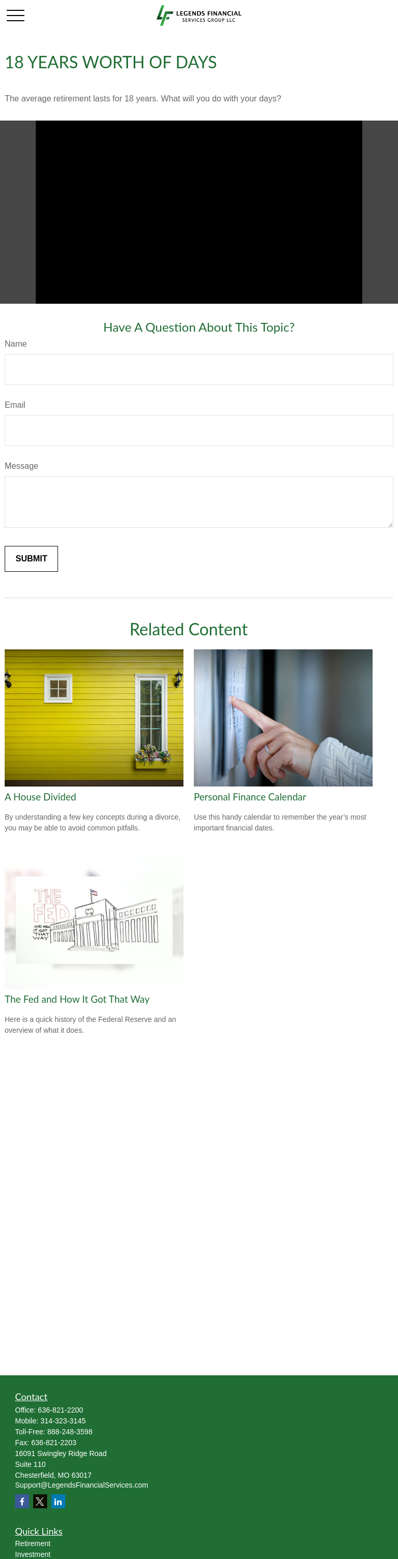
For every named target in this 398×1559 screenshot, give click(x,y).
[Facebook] (22, 1501)
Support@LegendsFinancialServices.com (81, 1485)
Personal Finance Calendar (250, 797)
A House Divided (40, 797)
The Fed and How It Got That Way (77, 999)
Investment (32, 1554)
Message (21, 466)
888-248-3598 (69, 1432)
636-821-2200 (60, 1410)
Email (15, 404)
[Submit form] (31, 559)
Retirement (32, 1543)
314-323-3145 (63, 1421)
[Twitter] (40, 1501)
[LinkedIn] (58, 1501)
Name (16, 343)
